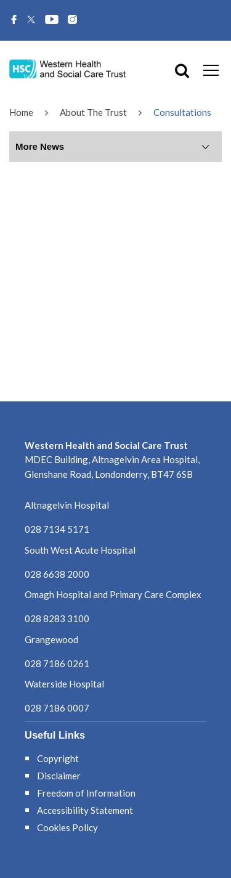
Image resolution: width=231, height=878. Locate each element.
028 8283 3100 (57, 618)
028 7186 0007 (57, 707)
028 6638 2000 (57, 574)
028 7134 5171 (57, 529)
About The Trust (93, 112)
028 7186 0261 (57, 663)
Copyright (58, 758)
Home (21, 112)
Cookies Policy (67, 827)
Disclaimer (59, 775)
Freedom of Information (86, 792)
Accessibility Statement (85, 810)
